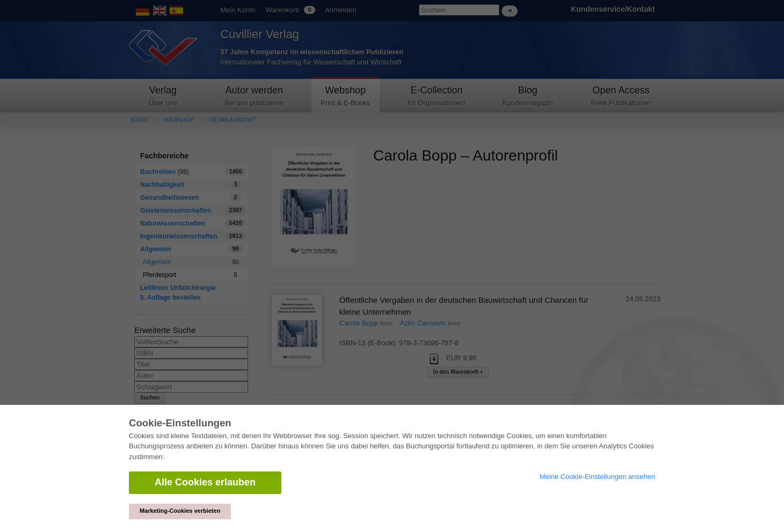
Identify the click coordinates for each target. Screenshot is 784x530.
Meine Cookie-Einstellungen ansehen (597, 477)
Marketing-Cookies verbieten (180, 510)
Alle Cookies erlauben (205, 482)
